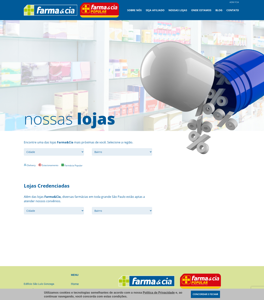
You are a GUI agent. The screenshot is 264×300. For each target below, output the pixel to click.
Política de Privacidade (159, 292)
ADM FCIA (234, 2)
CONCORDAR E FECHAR (205, 294)
